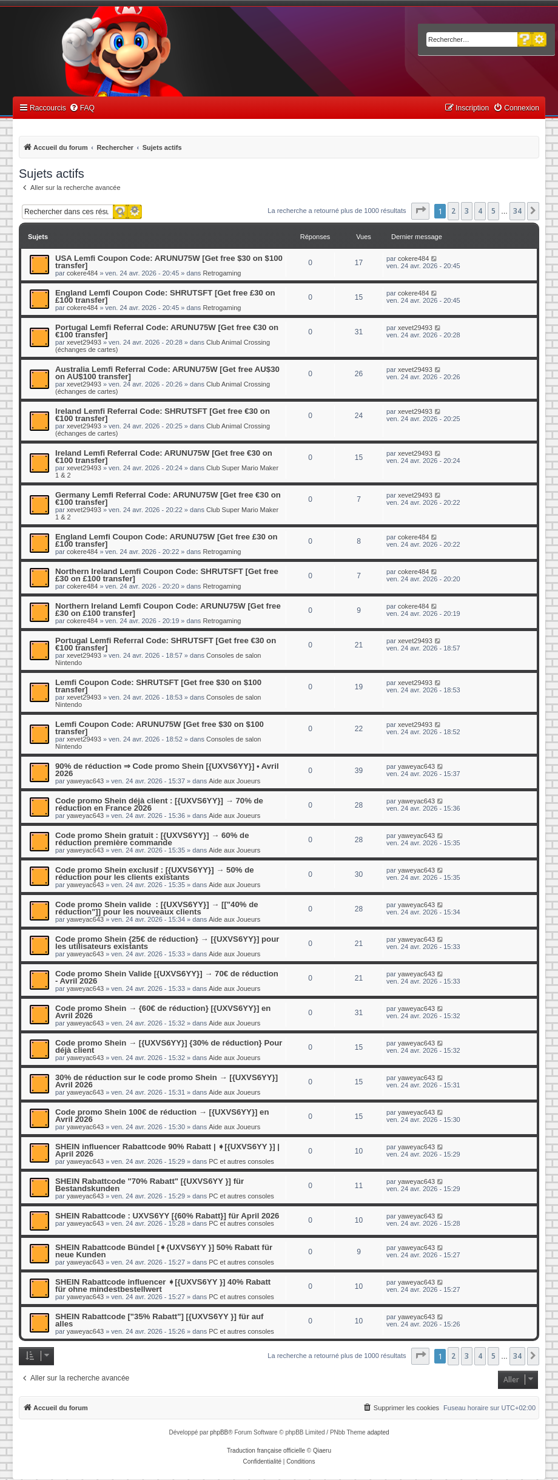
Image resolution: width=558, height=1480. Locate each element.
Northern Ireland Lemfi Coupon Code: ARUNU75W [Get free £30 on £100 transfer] (168, 609)
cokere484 (82, 273)
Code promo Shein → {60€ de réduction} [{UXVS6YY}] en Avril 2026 (163, 1012)
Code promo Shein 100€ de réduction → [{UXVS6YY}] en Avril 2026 (162, 1115)
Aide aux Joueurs (234, 781)
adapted (378, 1432)
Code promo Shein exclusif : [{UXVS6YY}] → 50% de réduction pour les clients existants (154, 873)
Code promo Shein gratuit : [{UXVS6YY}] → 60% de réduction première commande (152, 839)
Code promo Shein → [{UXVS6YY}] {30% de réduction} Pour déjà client (168, 1046)
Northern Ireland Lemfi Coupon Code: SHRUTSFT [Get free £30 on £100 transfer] (166, 575)
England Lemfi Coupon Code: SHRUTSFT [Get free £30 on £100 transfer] (165, 296)
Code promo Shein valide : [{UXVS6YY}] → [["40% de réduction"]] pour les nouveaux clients (156, 908)
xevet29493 (84, 342)
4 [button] (480, 211)
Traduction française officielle (266, 1450)
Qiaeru (322, 1450)
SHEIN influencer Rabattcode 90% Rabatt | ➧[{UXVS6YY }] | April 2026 (167, 1150)
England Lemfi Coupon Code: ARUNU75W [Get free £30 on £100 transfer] (166, 540)
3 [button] (467, 211)
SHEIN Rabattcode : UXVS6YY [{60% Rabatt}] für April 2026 (167, 1215)
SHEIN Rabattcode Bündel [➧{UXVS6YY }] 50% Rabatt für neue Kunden (163, 1251)
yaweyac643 (85, 781)
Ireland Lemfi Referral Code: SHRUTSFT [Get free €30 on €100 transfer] (162, 415)
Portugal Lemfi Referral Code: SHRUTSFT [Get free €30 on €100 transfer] (165, 644)
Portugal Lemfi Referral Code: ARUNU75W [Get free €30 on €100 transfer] (166, 331)
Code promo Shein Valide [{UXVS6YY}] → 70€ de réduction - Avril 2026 (166, 977)
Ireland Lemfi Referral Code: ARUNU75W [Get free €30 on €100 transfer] (163, 456)
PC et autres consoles (241, 1161)
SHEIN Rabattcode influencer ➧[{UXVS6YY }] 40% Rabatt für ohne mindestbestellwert (163, 1285)
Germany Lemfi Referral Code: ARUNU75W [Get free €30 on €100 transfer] (168, 498)
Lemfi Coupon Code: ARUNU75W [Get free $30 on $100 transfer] (159, 728)
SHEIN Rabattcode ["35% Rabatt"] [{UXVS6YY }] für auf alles (159, 1320)
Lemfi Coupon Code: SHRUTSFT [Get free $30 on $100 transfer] (158, 686)
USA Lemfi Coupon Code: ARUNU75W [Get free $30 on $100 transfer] (169, 262)
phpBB (219, 1432)
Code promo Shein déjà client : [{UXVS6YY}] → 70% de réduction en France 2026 (159, 804)
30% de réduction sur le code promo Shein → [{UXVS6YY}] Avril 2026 (166, 1081)
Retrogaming (222, 273)
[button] (420, 211)
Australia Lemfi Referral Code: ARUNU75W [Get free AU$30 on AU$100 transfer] (167, 373)
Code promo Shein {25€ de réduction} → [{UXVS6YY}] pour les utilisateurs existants (167, 942)
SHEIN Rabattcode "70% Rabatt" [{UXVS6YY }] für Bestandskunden (149, 1185)
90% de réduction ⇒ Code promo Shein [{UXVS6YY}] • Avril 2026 (167, 770)
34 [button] (517, 211)
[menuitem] (82, 108)
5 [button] (493, 211)
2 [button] (453, 211)
